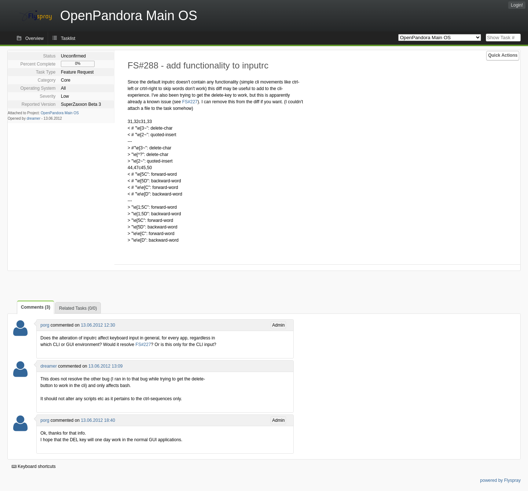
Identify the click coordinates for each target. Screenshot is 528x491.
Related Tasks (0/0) (78, 308)
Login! (517, 5)
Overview (34, 38)
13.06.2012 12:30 (98, 325)
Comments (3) (35, 307)
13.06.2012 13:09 (105, 366)
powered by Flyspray (500, 480)
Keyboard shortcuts (34, 466)
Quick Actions (502, 55)
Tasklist (68, 38)
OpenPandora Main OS (60, 113)
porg (44, 325)
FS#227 (190, 101)
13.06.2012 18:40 (98, 420)
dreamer (33, 118)
